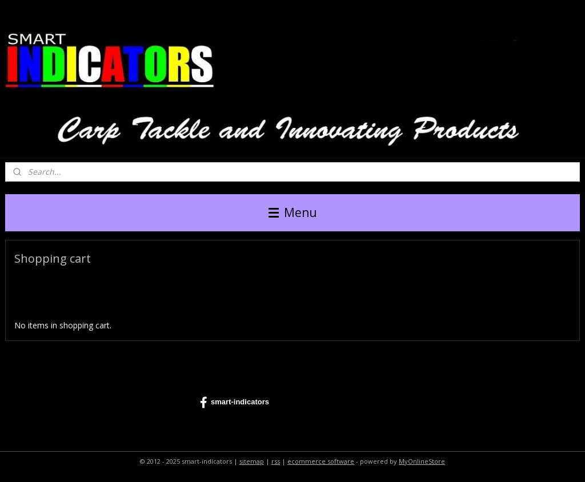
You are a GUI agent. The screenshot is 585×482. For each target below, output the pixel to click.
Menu (293, 212)
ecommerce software (320, 461)
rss (275, 461)
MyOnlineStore (422, 461)
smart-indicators (234, 402)
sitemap (251, 461)
